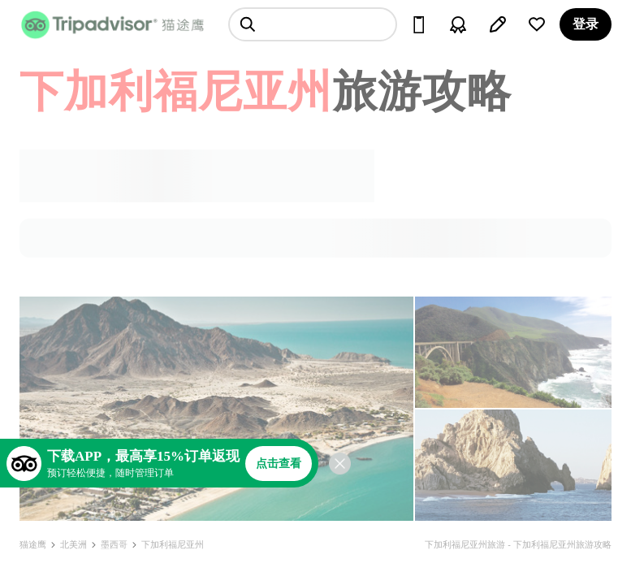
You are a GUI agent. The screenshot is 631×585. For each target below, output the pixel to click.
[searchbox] (313, 24)
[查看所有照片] (216, 409)
